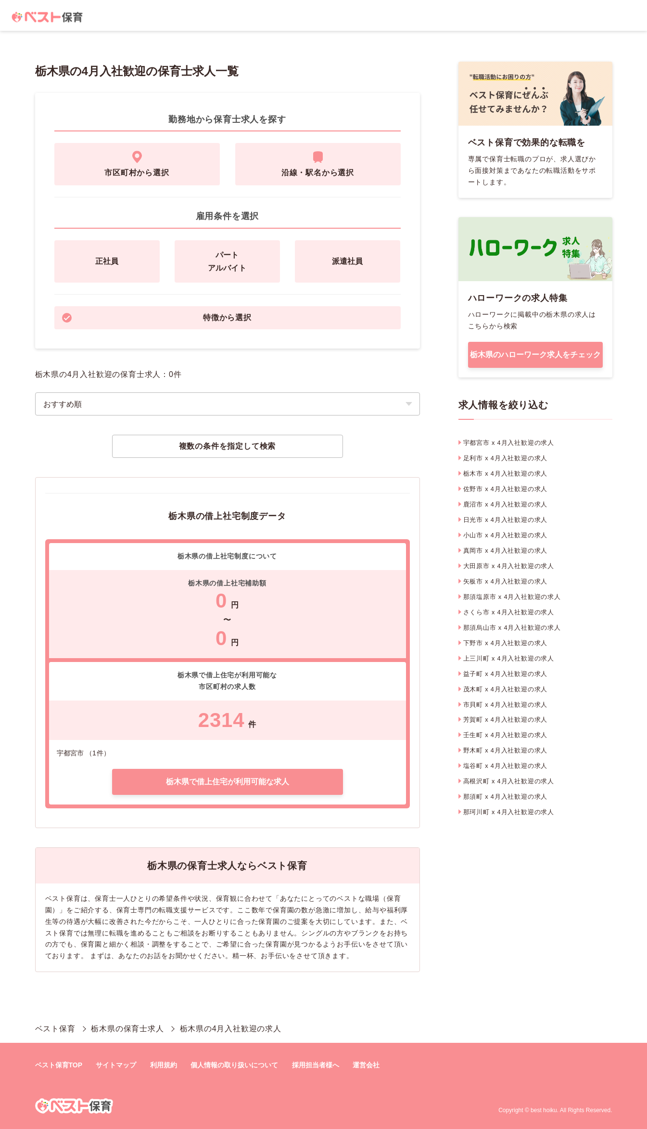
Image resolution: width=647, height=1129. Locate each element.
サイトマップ (116, 1065)
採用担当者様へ (315, 1065)
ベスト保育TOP (59, 1065)
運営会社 (366, 1065)
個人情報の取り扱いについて (234, 1065)
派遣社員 (347, 261)
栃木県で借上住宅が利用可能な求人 (227, 782)
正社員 (106, 261)
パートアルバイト (227, 261)
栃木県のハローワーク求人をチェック (535, 354)
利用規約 (163, 1065)
